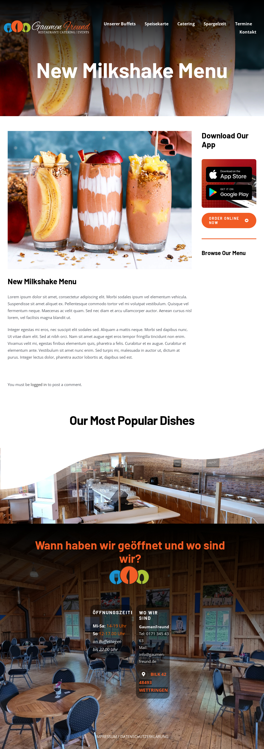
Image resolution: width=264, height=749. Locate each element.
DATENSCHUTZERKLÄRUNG (144, 736)
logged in (39, 384)
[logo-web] (48, 19)
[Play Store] (229, 186)
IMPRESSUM (106, 736)
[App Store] (229, 168)
